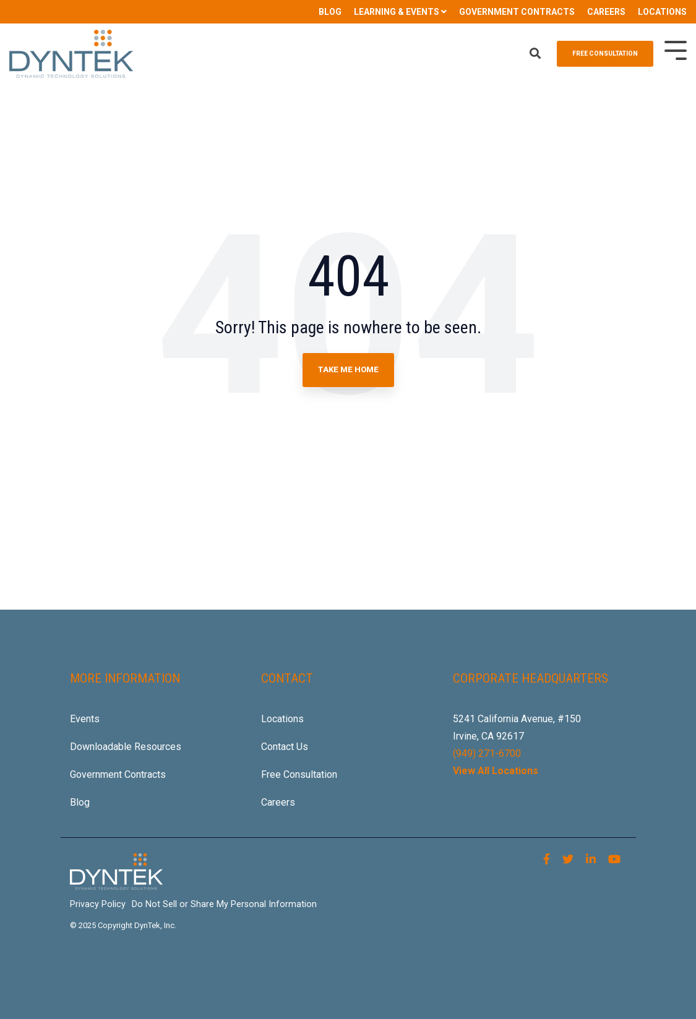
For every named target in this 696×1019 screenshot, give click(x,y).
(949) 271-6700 (487, 753)
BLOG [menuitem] (330, 12)
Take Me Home (348, 369)
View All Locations (495, 771)
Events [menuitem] (85, 719)
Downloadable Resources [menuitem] (125, 747)
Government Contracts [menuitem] (118, 774)
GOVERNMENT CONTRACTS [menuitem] (517, 12)
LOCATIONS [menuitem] (662, 12)
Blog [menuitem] (80, 802)
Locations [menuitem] (282, 719)
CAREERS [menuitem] (606, 12)
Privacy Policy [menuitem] (98, 904)
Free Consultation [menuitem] (299, 774)
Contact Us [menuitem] (284, 747)
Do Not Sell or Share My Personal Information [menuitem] (224, 904)
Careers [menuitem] (278, 802)
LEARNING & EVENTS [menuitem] (396, 12)
